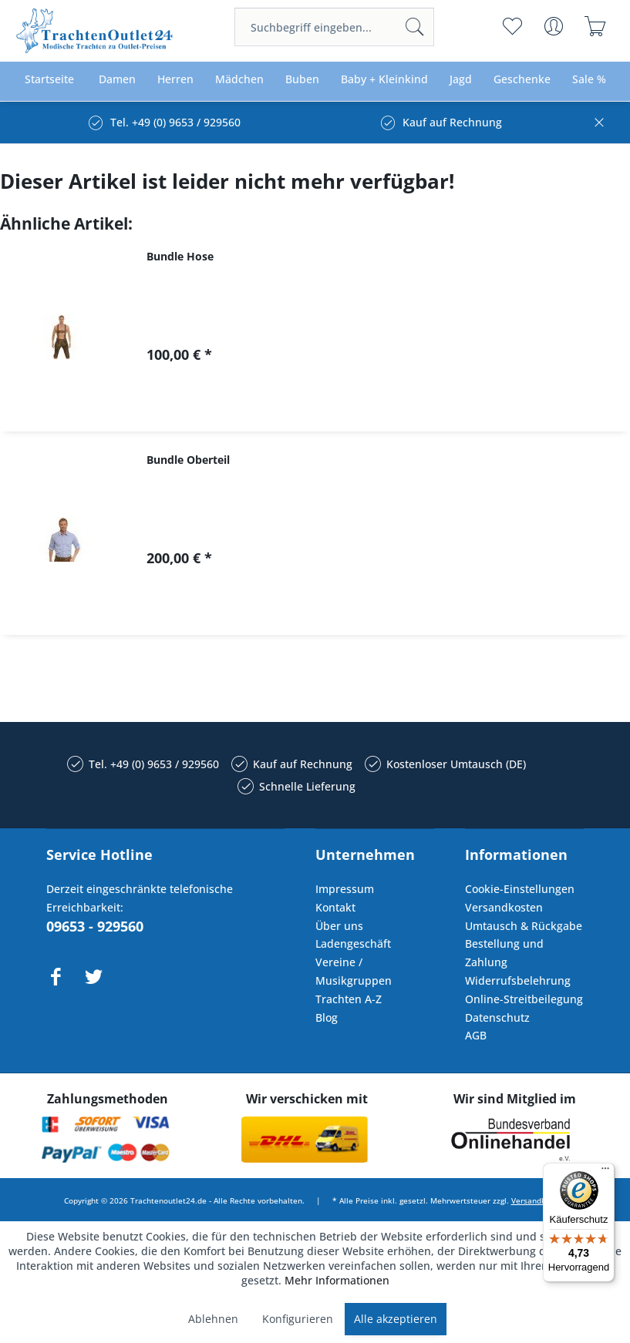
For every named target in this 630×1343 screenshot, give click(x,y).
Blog (326, 1017)
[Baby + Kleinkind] (384, 80)
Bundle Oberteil (188, 459)
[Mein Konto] (554, 26)
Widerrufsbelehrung (518, 980)
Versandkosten (504, 907)
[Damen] (117, 80)
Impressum (344, 888)
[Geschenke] (522, 80)
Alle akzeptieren (395, 1318)
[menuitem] (334, 27)
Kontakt (335, 907)
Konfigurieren (297, 1318)
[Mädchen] (239, 80)
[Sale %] (589, 80)
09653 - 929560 (94, 926)
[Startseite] (49, 80)
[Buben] (302, 80)
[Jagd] (461, 80)
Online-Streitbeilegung (524, 999)
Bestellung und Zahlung (504, 952)
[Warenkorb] (595, 26)
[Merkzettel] (512, 26)
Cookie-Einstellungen (519, 888)
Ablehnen (213, 1318)
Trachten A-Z (348, 999)
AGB (476, 1035)
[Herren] (175, 80)
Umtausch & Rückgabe (523, 925)
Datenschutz (497, 1017)
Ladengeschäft (353, 943)
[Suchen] (415, 27)
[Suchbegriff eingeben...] (334, 27)
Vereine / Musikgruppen (353, 971)
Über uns (339, 925)
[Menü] (605, 1172)
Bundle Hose (180, 256)
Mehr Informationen (337, 1280)
